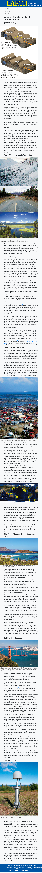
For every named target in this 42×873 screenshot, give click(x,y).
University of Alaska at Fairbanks (21, 340)
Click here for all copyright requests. (20, 870)
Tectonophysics (21, 304)
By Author (7, 11)
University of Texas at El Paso (20, 846)
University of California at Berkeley (22, 687)
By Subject (7, 14)
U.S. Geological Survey (9, 112)
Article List (7, 8)
